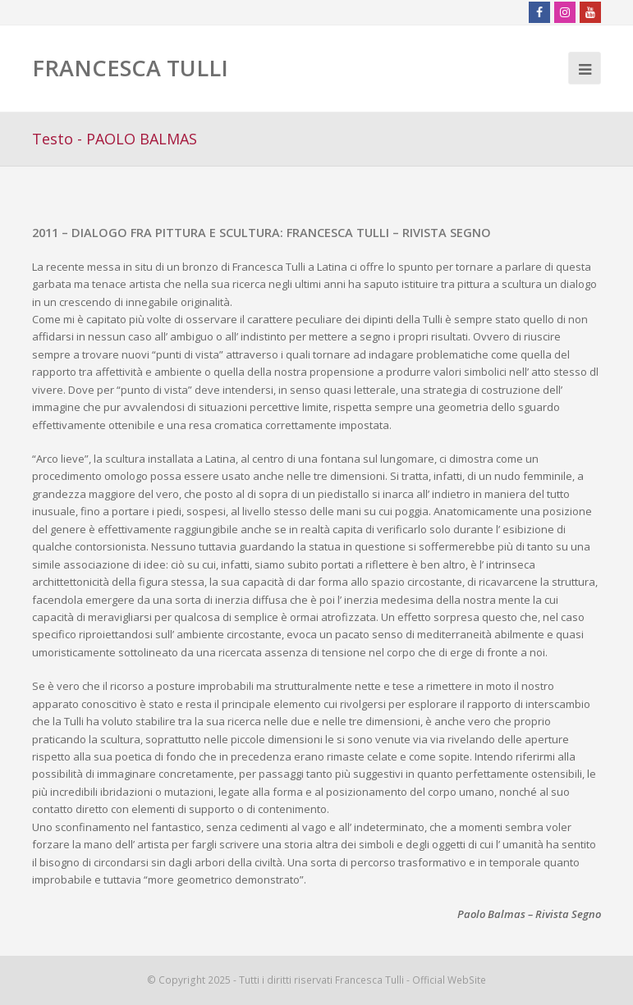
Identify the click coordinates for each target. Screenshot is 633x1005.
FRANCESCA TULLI (130, 68)
